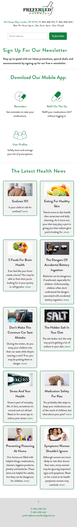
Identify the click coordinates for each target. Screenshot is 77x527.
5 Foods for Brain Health (20, 262)
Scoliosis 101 (20, 201)
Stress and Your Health (20, 394)
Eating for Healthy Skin (57, 204)
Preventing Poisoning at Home (20, 448)
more (25, 211)
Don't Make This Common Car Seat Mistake (20, 332)
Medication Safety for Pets (57, 394)
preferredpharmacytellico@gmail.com (38, 515)
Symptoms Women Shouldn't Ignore (57, 448)
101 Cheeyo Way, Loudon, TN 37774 (21, 22)
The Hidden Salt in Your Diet (57, 330)
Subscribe (58, 36)
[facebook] (38, 501)
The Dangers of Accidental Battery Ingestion (56, 264)
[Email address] (27, 36)
